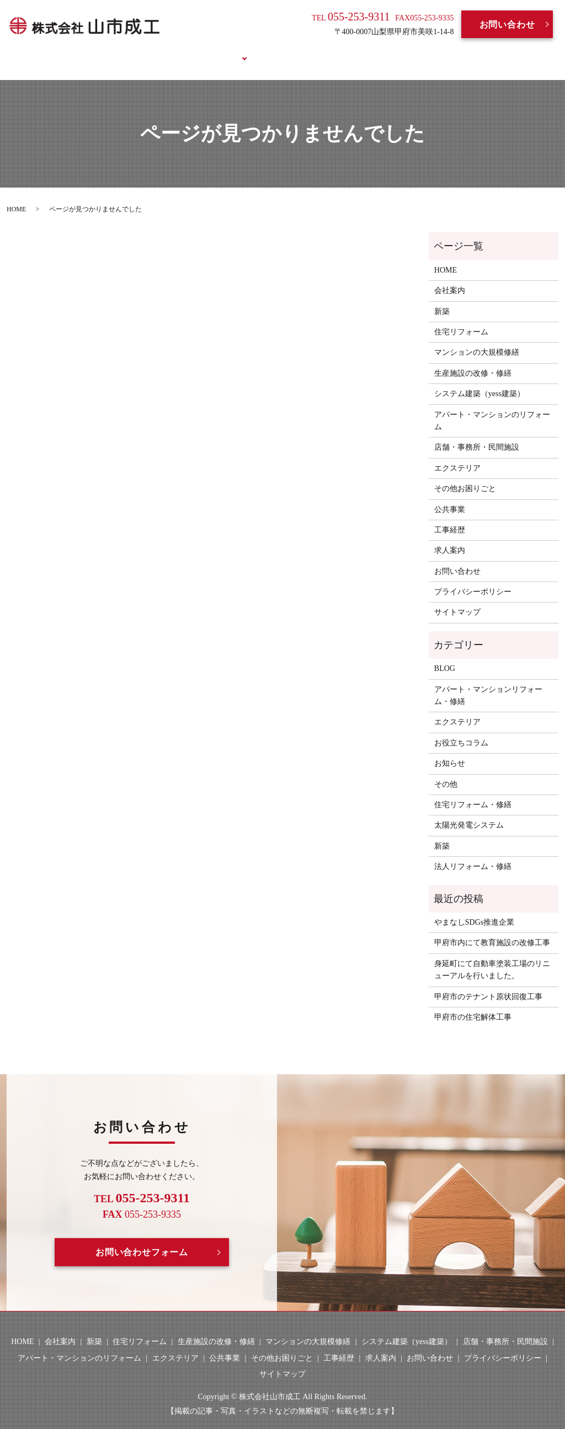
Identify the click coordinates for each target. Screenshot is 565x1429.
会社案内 (161, 51)
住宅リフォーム (461, 319)
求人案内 (324, 51)
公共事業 (449, 496)
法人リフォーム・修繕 (472, 854)
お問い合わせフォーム (141, 1239)
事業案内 (215, 51)
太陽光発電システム (469, 812)
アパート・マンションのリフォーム (492, 407)
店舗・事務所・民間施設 (476, 434)
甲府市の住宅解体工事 (472, 1004)
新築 (442, 298)
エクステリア (457, 455)
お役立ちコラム (437, 51)
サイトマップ (457, 599)
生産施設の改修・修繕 (472, 360)
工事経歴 (270, 51)
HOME (110, 51)
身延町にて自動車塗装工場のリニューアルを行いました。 (492, 956)
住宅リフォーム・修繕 (472, 792)
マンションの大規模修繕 (476, 339)
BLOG (373, 51)
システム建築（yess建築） (479, 381)
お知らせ (449, 751)
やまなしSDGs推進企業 (474, 909)
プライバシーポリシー (472, 579)
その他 (445, 771)
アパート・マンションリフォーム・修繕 (488, 682)
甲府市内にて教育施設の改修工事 (492, 930)
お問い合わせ (507, 24)
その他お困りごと (465, 476)
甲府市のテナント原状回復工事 (488, 983)
